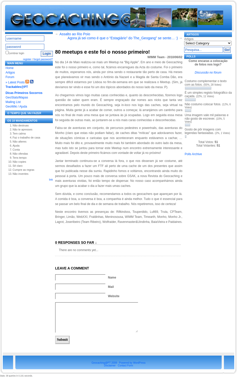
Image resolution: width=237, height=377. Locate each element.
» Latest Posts (15, 82)
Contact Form (125, 365)
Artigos (10, 72)
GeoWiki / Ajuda (16, 106)
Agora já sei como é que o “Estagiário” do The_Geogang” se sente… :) (122, 38)
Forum (10, 77)
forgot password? (43, 59)
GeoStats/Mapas (17, 97)
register (27, 59)
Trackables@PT (17, 87)
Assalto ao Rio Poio (74, 34)
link (51, 179)
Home (10, 68)
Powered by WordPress (132, 362)
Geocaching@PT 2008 (104, 362)
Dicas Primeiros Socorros (24, 93)
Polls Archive (193, 154)
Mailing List (13, 102)
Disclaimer (110, 365)
